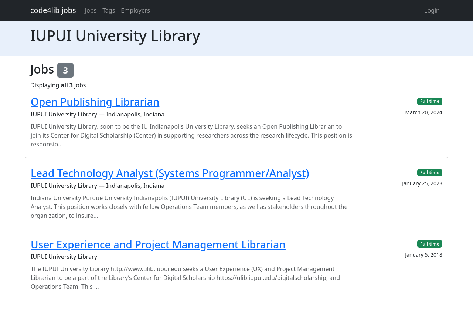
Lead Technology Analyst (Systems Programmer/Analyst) (170, 173)
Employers (135, 10)
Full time (429, 101)
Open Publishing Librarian (95, 102)
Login (432, 10)
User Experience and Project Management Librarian (158, 244)
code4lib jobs (53, 10)
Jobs (91, 10)
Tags (108, 10)
